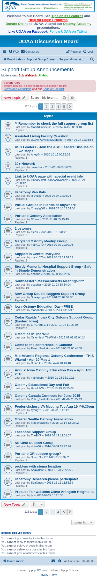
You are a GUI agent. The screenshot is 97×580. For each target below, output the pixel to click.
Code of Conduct (53, 88)
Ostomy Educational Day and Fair (42, 385)
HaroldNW (37, 388)
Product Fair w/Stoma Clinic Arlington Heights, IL (54, 492)
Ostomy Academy (77, 24)
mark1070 (37, 244)
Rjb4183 (36, 195)
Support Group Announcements (37, 69)
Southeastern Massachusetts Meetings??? (49, 281)
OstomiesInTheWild (43, 337)
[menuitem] (14, 51)
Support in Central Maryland (38, 254)
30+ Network (25, 164)
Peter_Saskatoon (42, 348)
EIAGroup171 (39, 324)
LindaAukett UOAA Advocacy (49, 179)
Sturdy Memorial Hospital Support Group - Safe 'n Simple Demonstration (53, 268)
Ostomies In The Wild (32, 334)
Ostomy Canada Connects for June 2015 (47, 396)
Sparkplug (37, 297)
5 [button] (64, 106)
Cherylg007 (38, 208)
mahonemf (37, 310)
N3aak (35, 219)
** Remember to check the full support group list (54, 123)
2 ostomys (23, 228)
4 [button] (58, 106)
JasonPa (36, 167)
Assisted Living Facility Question (41, 136)
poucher (36, 284)
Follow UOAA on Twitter (68, 31)
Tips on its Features (67, 16)
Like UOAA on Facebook (28, 31)
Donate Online (17, 24)
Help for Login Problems (48, 20)
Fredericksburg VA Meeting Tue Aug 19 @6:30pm (54, 406)
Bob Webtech (28, 75)
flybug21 (36, 410)
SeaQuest (37, 469)
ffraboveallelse (40, 422)
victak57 (36, 446)
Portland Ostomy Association (38, 216)
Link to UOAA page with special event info (49, 176)
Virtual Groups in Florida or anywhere (45, 205)
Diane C (36, 363)
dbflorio (35, 273)
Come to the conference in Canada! (43, 345)
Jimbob (43, 75)
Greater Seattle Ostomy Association (44, 419)
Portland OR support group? (38, 454)
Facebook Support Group (35, 432)
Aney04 (35, 154)
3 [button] (52, 106)
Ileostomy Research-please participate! (46, 479)
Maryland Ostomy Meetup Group (41, 241)
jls (32, 495)
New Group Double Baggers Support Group (50, 294)
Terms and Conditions (17, 88)
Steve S (36, 457)
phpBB (35, 570)
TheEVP (36, 435)
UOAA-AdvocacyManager (47, 139)
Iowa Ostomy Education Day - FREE (44, 306)
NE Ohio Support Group (34, 443)
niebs (34, 232)
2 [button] (46, 106)
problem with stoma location (38, 466)
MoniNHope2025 (41, 127)
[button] (69, 106)
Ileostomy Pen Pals (30, 192)
